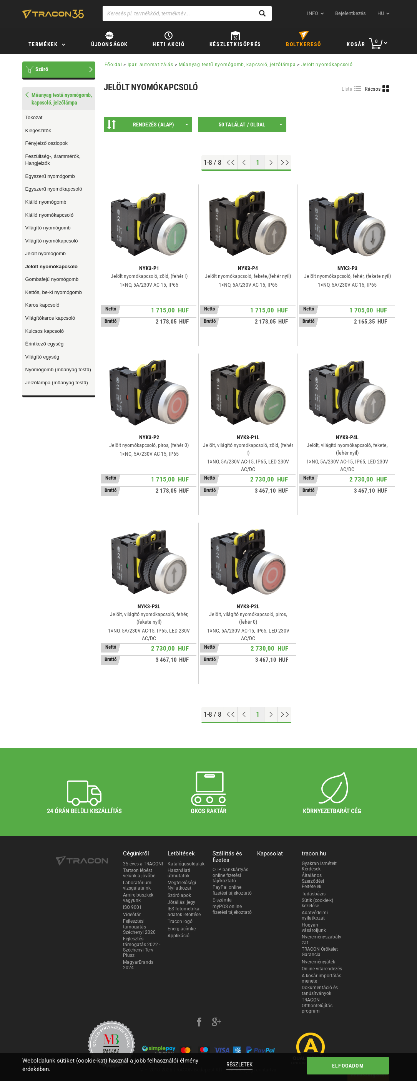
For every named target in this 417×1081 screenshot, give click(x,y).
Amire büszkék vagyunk (138, 897)
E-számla (222, 900)
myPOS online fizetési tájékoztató (232, 909)
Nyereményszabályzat (321, 939)
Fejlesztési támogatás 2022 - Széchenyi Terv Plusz (141, 947)
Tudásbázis (314, 894)
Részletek (239, 1064)
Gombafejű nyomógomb (52, 279)
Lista (347, 89)
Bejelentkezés (350, 13)
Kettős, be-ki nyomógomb (53, 292)
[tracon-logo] (53, 13)
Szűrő (41, 69)
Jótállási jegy (181, 902)
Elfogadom (348, 1066)
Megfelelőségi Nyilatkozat (182, 885)
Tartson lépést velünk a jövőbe (139, 873)
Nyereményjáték (318, 962)
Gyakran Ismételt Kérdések (319, 866)
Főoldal (113, 64)
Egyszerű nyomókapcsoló (53, 189)
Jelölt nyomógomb (45, 253)
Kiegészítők (38, 130)
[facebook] (199, 1023)
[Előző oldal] (244, 162)
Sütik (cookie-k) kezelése (317, 903)
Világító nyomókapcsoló (51, 241)
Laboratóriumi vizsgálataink (138, 885)
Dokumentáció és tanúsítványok (320, 990)
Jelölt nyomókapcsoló (51, 266)
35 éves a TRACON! (143, 864)
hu (380, 13)
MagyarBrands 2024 (138, 965)
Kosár (356, 44)
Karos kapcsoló (42, 305)
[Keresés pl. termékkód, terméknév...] (187, 13)
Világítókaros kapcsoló (50, 318)
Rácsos (372, 89)
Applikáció (178, 935)
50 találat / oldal (250, 124)
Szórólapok (179, 895)
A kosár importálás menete (321, 978)
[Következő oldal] (271, 162)
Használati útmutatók (179, 873)
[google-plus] (216, 1023)
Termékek (43, 44)
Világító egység (42, 357)
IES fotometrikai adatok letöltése (184, 911)
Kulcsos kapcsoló (44, 331)
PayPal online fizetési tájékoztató (232, 890)
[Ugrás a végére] (284, 162)
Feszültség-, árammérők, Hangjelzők (53, 159)
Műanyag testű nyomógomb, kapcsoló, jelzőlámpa (237, 64)
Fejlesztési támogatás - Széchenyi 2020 (139, 926)
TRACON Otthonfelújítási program (318, 1005)
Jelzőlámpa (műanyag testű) (56, 382)
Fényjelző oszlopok (46, 143)
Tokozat (34, 117)
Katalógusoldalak (186, 864)
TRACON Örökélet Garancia (320, 951)
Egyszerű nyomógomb (50, 176)
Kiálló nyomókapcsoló (49, 215)
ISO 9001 (132, 907)
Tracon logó (180, 921)
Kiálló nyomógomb (45, 202)
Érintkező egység (44, 344)
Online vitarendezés (322, 968)
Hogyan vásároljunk (314, 927)
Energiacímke (182, 929)
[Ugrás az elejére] (231, 162)
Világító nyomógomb (48, 228)
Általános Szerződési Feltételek (313, 881)
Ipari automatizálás (150, 64)
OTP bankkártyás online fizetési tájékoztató (230, 875)
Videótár (132, 914)
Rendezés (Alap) (147, 124)
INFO (312, 13)
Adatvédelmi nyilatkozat (315, 915)
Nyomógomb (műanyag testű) (58, 369)
